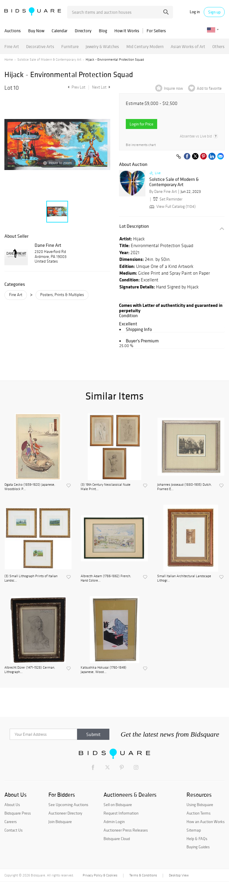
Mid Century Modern (145, 46)
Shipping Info (139, 329)
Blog (103, 30)
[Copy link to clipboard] (178, 156)
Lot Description (134, 226)
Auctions (12, 30)
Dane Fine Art (48, 245)
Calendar (59, 30)
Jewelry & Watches (102, 46)
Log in (195, 12)
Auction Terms (198, 813)
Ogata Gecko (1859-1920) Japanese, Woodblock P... (29, 486)
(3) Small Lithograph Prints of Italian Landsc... (30, 578)
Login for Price (141, 124)
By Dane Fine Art (163, 191)
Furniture (70, 46)
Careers (10, 821)
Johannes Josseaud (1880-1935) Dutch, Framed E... (184, 486)
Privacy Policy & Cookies (100, 875)
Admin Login (114, 821)
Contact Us (13, 830)
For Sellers (156, 30)
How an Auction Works (205, 821)
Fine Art (11, 46)
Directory (83, 30)
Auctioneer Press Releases (126, 830)
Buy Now (36, 30)
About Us (12, 804)
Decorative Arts (40, 46)
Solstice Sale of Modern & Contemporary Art (49, 59)
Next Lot (101, 87)
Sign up (214, 12)
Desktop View (179, 875)
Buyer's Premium (142, 341)
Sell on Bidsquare (118, 804)
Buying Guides (198, 846)
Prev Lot (75, 87)
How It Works (126, 30)
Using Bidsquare (199, 804)
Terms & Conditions (143, 875)
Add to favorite (209, 88)
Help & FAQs (196, 838)
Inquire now (173, 88)
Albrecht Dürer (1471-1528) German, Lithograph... (29, 669)
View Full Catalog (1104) (172, 206)
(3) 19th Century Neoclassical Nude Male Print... (105, 486)
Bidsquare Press (17, 813)
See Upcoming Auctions (68, 804)
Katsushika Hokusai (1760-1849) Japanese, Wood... (103, 669)
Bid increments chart (141, 145)
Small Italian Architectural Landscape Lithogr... (184, 578)
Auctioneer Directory (65, 813)
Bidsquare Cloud (117, 838)
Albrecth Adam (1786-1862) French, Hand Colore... (106, 578)
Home (8, 59)
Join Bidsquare (60, 821)
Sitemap (193, 830)
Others (218, 46)
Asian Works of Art (188, 46)
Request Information (121, 813)
